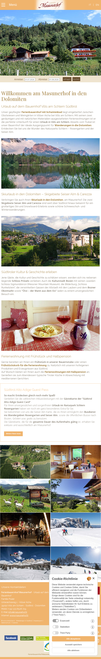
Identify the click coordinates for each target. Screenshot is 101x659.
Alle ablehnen (73, 650)
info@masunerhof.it (17, 612)
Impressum (38, 621)
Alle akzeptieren (73, 639)
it (90, 4)
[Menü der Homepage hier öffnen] (12, 3)
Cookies (15, 623)
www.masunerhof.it (19, 615)
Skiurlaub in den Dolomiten (47, 199)
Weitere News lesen (13, 434)
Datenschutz (6, 623)
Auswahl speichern (73, 645)
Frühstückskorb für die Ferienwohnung (24, 365)
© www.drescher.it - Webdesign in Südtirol (16, 621)
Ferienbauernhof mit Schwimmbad (42, 112)
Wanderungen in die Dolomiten (73, 125)
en (97, 4)
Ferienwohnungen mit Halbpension (65, 372)
